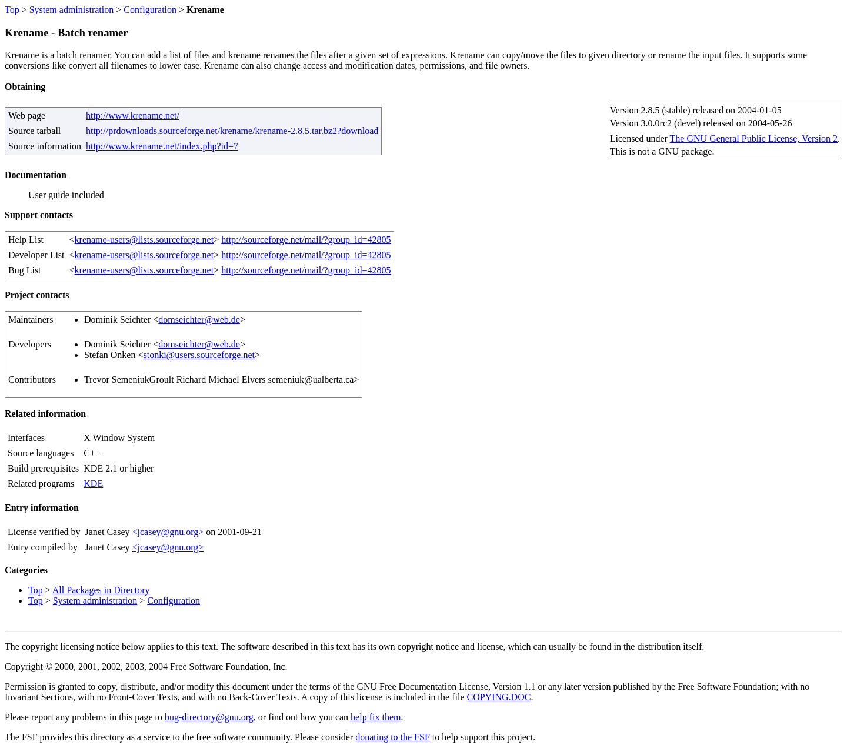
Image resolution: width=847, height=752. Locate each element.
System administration (71, 10)
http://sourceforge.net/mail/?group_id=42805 (306, 240)
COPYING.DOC (498, 697)
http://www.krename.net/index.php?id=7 (162, 146)
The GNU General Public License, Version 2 (754, 138)
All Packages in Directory (101, 590)
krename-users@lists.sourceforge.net (144, 240)
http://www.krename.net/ (132, 116)
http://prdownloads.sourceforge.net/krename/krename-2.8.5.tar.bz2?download (232, 131)
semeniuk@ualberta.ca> (313, 380)
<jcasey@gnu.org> (168, 532)
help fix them (376, 717)
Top (12, 10)
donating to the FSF (392, 737)
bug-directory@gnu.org (209, 717)
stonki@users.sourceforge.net (199, 355)
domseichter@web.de (199, 320)
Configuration (150, 10)
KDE (93, 484)
